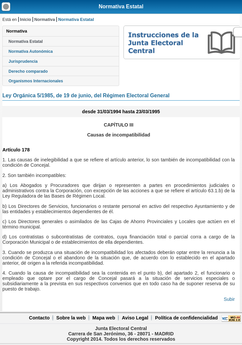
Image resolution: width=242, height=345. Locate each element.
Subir (229, 299)
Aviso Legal (135, 317)
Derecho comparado (28, 71)
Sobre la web (71, 317)
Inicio (25, 19)
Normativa (44, 19)
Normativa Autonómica (31, 51)
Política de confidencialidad (186, 317)
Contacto (39, 317)
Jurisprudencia (23, 61)
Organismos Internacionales (36, 81)
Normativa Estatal (121, 6)
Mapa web (103, 317)
